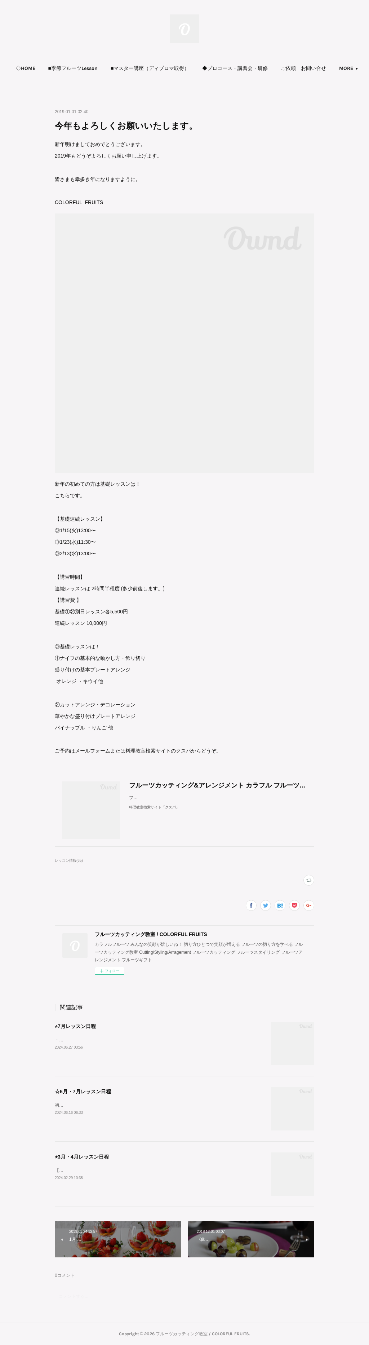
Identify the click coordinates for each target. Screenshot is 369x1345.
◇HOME (55, 68)
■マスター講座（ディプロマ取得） (179, 68)
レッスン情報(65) (69, 861)
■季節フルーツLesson (102, 68)
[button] (55, 68)
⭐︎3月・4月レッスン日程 (82, 1157)
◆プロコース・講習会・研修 (264, 68)
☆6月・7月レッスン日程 (83, 1091)
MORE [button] (317, 68)
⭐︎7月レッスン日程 (75, 1026)
